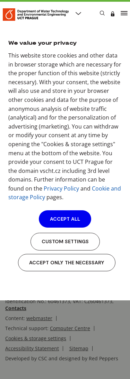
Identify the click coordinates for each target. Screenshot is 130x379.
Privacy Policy (61, 188)
